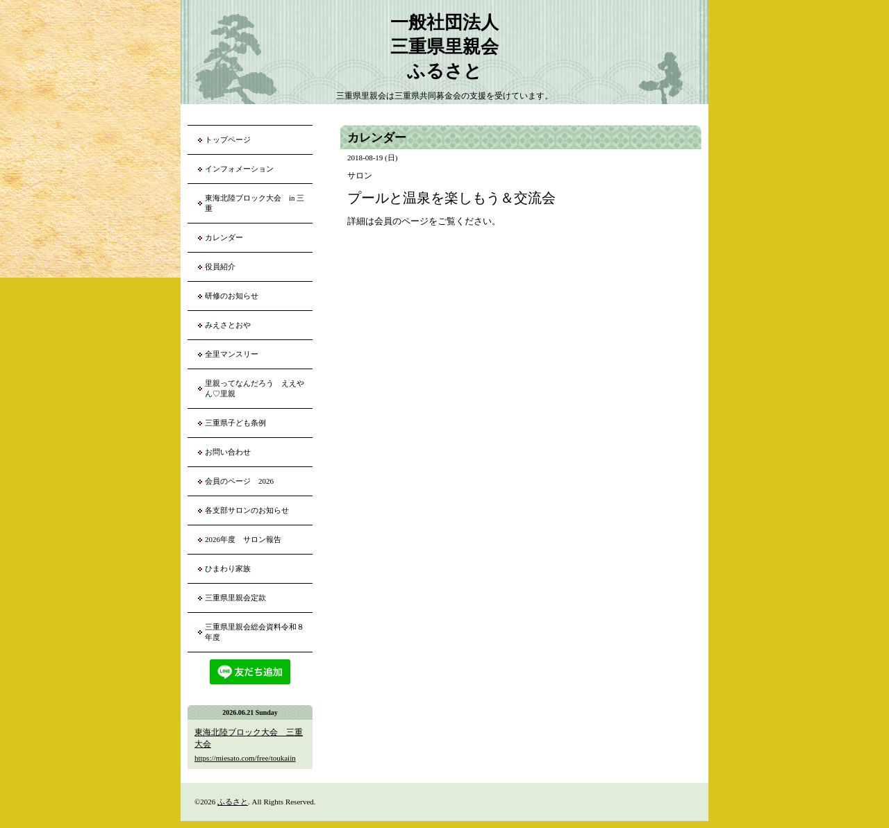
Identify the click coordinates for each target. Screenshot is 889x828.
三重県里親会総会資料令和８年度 (254, 632)
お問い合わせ (228, 452)
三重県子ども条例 (235, 423)
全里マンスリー (231, 354)
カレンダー (224, 237)
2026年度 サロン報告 (243, 539)
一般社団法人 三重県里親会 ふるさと (444, 46)
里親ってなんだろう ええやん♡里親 (254, 388)
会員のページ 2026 (239, 481)
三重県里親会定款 (235, 597)
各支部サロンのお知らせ (247, 510)
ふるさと (232, 801)
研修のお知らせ (231, 296)
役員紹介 (220, 266)
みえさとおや (228, 325)
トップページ (228, 139)
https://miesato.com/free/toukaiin (245, 758)
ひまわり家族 (231, 568)
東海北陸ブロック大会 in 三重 (254, 203)
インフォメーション (239, 168)
